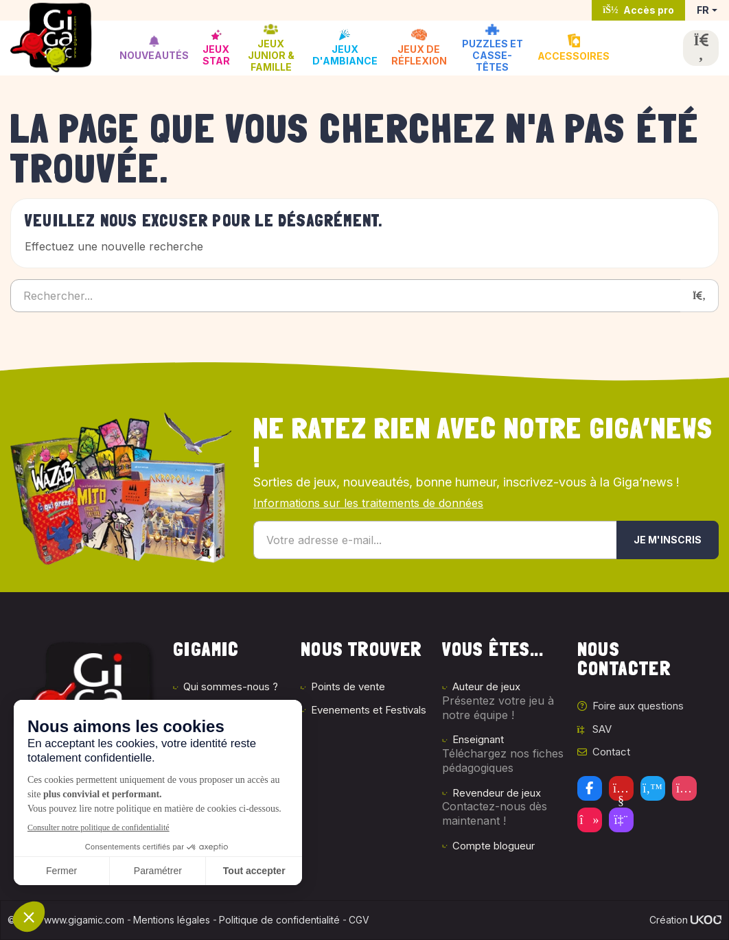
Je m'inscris (668, 539)
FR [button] (703, 10)
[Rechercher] (699, 295)
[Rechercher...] (345, 295)
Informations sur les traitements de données (368, 503)
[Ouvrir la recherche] (701, 48)
